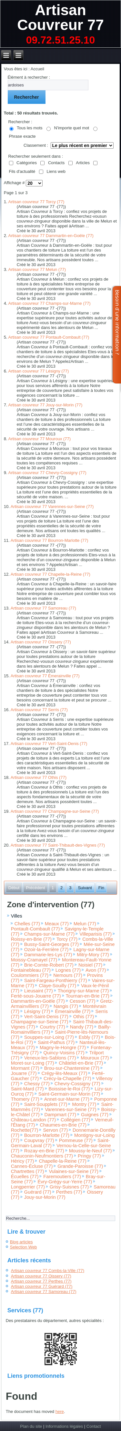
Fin (101, 887)
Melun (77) (85, 923)
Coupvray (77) (39, 1140)
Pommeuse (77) (76, 1140)
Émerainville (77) (72, 1011)
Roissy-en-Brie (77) (31, 939)
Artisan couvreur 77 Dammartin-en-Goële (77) (51, 235)
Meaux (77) (57, 923)
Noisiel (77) (90, 965)
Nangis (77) (66, 1006)
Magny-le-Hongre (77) (63, 1047)
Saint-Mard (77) (27, 1088)
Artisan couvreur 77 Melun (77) (37, 269)
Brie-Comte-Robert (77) (49, 965)
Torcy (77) (66, 939)
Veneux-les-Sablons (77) (50, 1057)
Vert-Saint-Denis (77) (46, 1016)
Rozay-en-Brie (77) (44, 1150)
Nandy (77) (82, 1026)
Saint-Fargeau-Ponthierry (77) (55, 980)
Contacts (56, 162)
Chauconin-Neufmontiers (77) (42, 1155)
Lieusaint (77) (38, 990)
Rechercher (26, 97)
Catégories (26, 162)
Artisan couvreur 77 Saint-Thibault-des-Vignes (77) (58, 845)
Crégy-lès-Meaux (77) (64, 1073)
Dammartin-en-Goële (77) (38, 1001)
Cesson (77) (83, 1001)
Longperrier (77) (28, 1186)
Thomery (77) (25, 1099)
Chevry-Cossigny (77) (77, 1083)
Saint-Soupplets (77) (45, 1104)
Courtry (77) (52, 1026)
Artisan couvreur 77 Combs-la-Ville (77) (47, 1270)
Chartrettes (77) (27, 1171)
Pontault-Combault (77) (35, 928)
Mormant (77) (25, 1068)
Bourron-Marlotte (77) (46, 1135)
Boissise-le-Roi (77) (69, 1088)
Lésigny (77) (37, 1011)
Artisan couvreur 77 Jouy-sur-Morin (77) (45, 404)
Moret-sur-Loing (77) (32, 1063)
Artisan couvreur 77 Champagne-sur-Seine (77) (55, 811)
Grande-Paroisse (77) (80, 1166)
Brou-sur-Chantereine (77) (71, 1068)
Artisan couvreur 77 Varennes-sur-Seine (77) (52, 506)
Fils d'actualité (22, 171)
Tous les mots (29, 127)
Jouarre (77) (24, 1073)
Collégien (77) (75, 1119)
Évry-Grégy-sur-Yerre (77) (64, 1181)
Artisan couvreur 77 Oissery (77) (41, 642)
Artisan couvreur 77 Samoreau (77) (43, 608)
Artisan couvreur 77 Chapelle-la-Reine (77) (50, 574)
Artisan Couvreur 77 (60, 17)
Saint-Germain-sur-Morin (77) (69, 1094)
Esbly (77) (89, 1037)
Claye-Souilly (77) (57, 985)
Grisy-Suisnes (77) (69, 1186)
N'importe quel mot (71, 127)
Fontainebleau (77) (31, 970)
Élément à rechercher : (29, 77)
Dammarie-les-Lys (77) (48, 954)
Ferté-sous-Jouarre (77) (36, 996)
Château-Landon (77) (33, 1119)
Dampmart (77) (60, 1114)
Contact (93, 1426)
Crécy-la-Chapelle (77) (67, 1078)
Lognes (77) (68, 970)
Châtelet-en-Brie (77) (81, 1063)
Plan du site (31, 1426)
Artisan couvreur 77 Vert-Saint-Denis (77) (49, 743)
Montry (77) (84, 1104)
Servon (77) (55, 1130)
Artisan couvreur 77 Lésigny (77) (38, 371)
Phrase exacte (22, 136)
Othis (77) (83, 1016)
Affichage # (15, 183)
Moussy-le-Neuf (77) (90, 1150)
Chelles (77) (27, 923)
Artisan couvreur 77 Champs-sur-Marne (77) (49, 303)
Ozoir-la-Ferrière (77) (46, 949)
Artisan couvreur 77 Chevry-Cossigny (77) (47, 472)
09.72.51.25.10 (60, 40)
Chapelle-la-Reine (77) (62, 1161)
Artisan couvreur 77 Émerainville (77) (45, 675)
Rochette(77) (24, 1130)
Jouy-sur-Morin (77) (45, 1197)
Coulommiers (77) (29, 975)
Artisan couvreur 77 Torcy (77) (36, 201)
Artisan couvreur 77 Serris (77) (39, 709)
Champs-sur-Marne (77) (49, 934)
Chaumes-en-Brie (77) (63, 1125)
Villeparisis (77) (95, 934)
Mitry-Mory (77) (93, 954)
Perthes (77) (69, 1192)
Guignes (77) (94, 1114)
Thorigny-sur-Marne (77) (83, 990)
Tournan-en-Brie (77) (87, 996)
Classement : (36, 145)
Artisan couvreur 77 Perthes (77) (41, 1281)
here (59, 1411)
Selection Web (23, 1247)
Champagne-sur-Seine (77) (39, 1021)
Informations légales (64, 1426)
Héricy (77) (22, 1161)
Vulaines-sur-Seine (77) (73, 1171)
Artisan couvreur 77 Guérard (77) (42, 1286)
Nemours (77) (67, 975)
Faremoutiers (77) (62, 1176)
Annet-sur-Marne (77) (66, 1099)
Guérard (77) (37, 1192)
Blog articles (21, 1241)
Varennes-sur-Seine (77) (70, 1109)
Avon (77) (96, 970)
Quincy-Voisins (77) (64, 1052)
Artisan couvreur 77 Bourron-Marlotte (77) (49, 540)
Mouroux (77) (95, 1057)
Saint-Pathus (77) (56, 1042)
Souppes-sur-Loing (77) (49, 1037)
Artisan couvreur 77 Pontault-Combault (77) (48, 337)
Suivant (85, 887)
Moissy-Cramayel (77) (34, 959)
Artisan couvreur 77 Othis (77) (38, 777)
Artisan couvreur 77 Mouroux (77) (39, 438)
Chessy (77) (37, 1083)
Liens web (56, 171)
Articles (83, 162)
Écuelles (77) (25, 1176)
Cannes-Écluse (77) (32, 1166)
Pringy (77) (89, 1155)
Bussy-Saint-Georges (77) (51, 944)
